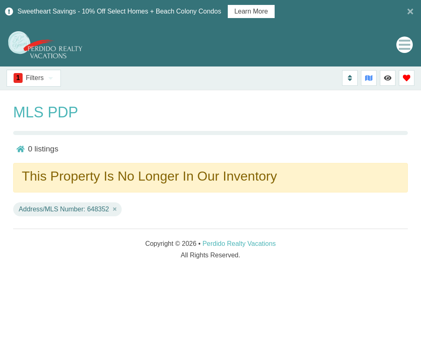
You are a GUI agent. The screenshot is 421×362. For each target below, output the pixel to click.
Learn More (251, 11)
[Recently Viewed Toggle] (388, 78)
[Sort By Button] (350, 78)
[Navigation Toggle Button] (404, 45)
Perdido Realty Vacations (238, 243)
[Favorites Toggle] (406, 78)
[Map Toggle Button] (369, 78)
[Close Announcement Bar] (410, 11)
